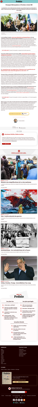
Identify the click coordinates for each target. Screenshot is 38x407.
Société (2, 353)
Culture (2, 355)
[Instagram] (22, 400)
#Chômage (17, 369)
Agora (2, 349)
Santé (2, 362)
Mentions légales (8, 395)
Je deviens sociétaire (22, 350)
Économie (2, 359)
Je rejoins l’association (22, 353)
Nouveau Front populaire (16, 45)
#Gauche (9, 369)
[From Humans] (24, 400)
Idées (2, 354)
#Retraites (13, 369)
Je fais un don (21, 349)
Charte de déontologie (16, 395)
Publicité (16, 397)
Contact (2, 395)
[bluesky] (16, 400)
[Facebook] (14, 400)
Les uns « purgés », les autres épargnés (22, 92)
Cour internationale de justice (12, 90)
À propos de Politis (22, 354)
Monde (2, 357)
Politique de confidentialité (31, 395)
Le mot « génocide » (30, 87)
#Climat (2, 369)
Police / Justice (3, 363)
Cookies (20, 397)
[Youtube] (19, 400)
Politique (2, 350)
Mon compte (21, 355)
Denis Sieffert (16, 12)
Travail (2, 358)
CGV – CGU (23, 395)
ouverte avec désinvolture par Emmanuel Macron (21, 37)
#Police (5, 369)
